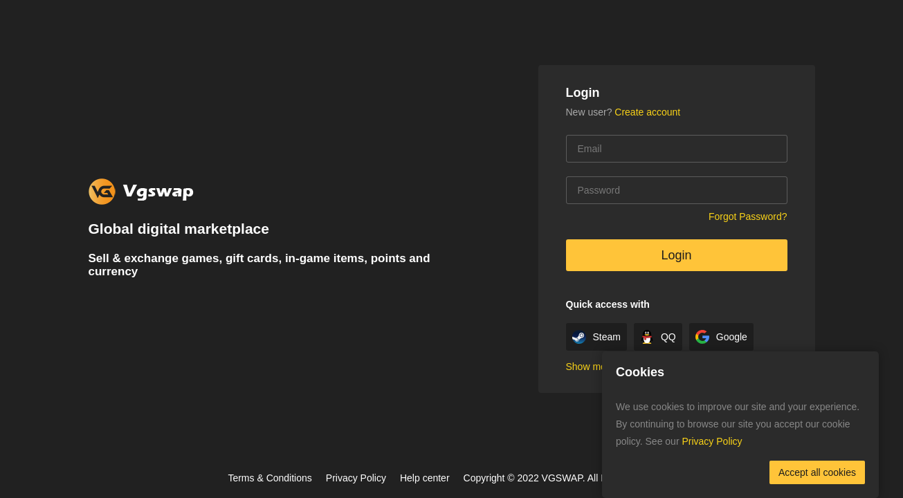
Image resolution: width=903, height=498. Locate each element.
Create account (647, 112)
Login (676, 255)
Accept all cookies (817, 472)
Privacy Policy (356, 477)
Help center (425, 477)
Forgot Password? (748, 216)
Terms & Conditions (269, 477)
